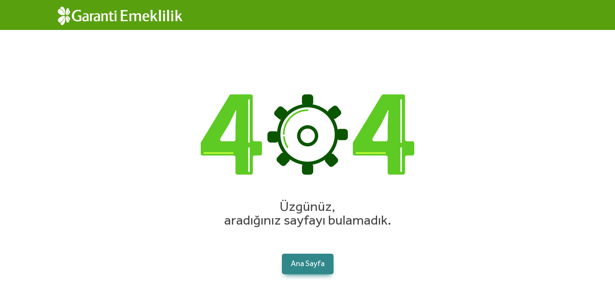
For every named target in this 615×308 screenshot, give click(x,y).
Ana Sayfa (308, 264)
